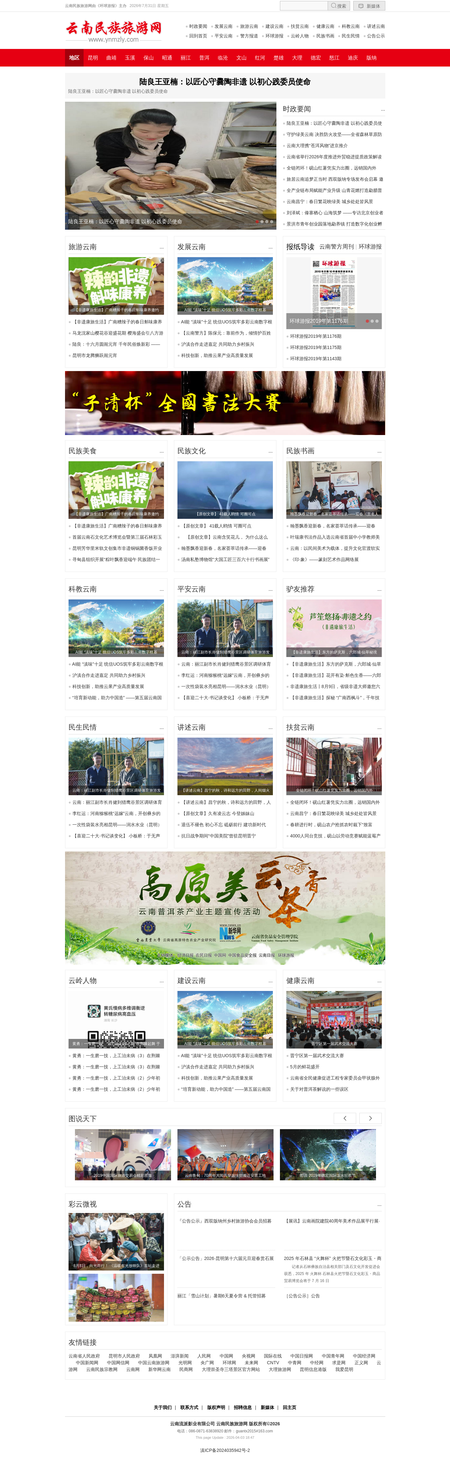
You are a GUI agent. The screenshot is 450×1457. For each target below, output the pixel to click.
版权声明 (216, 1407)
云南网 (133, 1369)
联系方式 (189, 1407)
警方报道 (247, 35)
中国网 (226, 1355)
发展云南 (222, 26)
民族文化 (191, 451)
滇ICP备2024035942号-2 (225, 1450)
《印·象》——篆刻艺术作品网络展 (324, 559)
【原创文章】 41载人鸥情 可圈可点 (216, 525)
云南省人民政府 (84, 1355)
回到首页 (196, 35)
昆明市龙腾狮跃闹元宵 (94, 355)
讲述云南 (374, 26)
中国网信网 (118, 1362)
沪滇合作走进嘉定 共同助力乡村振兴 (217, 344)
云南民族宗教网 (102, 1369)
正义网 (361, 1362)
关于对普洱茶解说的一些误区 (319, 1089)
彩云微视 (83, 1204)
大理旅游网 (280, 1369)
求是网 (339, 1362)
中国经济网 (364, 1355)
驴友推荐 (300, 589)
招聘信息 (243, 1407)
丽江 (186, 57)
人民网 (204, 1355)
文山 (241, 57)
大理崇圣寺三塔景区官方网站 (231, 1369)
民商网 (186, 1369)
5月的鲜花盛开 (305, 1066)
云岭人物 (298, 35)
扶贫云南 (298, 26)
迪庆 (353, 57)
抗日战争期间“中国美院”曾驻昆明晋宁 (218, 835)
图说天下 (83, 1119)
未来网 (251, 1362)
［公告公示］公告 (302, 1295)
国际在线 (273, 1355)
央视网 (248, 1355)
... (383, 109)
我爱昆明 (344, 1369)
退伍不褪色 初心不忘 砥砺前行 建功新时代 (223, 824)
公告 (184, 1204)
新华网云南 (159, 1369)
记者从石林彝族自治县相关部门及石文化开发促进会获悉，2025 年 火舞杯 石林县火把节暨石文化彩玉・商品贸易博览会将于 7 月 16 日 (332, 1273)
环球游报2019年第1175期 (315, 347)
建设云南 (272, 26)
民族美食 (83, 451)
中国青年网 (333, 1355)
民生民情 (349, 35)
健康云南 (323, 26)
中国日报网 (301, 1355)
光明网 (185, 1362)
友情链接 (83, 1342)
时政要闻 (196, 26)
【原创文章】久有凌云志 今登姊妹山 (217, 813)
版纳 (371, 57)
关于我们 (163, 1407)
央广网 (207, 1362)
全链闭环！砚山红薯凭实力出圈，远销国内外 (331, 167)
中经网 (316, 1362)
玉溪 (130, 57)
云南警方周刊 (336, 246)
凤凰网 (155, 1355)
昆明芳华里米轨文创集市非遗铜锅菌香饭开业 (117, 548)
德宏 (316, 57)
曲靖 (111, 57)
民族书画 (323, 35)
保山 (148, 57)
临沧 (223, 57)
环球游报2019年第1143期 (315, 358)
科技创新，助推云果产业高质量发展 (217, 355)
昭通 (167, 57)
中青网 (294, 1362)
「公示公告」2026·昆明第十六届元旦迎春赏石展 (225, 1258)
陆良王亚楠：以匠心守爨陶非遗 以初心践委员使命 (225, 81)
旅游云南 (247, 26)
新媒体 (369, 6)
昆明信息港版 (313, 1369)
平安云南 (222, 35)
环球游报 (272, 35)
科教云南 (349, 26)
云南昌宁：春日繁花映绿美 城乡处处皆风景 (330, 201)
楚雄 (279, 57)
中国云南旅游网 (153, 1362)
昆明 (93, 57)
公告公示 (374, 35)
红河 (260, 57)
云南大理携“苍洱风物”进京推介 (317, 145)
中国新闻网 (87, 1362)
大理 (297, 57)
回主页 (289, 1407)
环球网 (229, 1362)
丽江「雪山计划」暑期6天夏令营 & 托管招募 (221, 1295)
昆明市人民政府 (124, 1355)
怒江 (334, 57)
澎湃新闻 (180, 1355)
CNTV (273, 1362)
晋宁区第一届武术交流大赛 (317, 1055)
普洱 (204, 57)
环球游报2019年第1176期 (315, 336)
